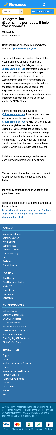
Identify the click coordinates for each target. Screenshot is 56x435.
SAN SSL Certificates (12, 342)
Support (6, 355)
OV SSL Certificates (12, 319)
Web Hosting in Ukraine (13, 282)
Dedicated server (11, 290)
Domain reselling (10, 253)
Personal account (42, 11)
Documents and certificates (16, 371)
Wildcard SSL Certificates (14, 326)
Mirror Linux (8, 386)
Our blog (7, 382)
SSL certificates (10, 311)
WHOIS (6, 390)
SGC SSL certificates (12, 334)
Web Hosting (8, 278)
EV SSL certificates (11, 323)
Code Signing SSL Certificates (17, 338)
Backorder (7, 261)
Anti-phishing (9, 242)
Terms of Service (11, 375)
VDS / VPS (8, 286)
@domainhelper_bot (25, 48)
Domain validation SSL (13, 315)
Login (5, 359)
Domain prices (9, 246)
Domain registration (12, 234)
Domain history (10, 265)
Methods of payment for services (18, 363)
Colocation (8, 298)
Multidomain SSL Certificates (16, 330)
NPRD (5, 394)
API (4, 257)
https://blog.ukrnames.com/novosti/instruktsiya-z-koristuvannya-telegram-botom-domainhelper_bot (26, 214)
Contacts (7, 367)
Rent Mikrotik (9, 294)
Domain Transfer (11, 249)
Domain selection (11, 238)
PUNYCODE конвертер (13, 379)
